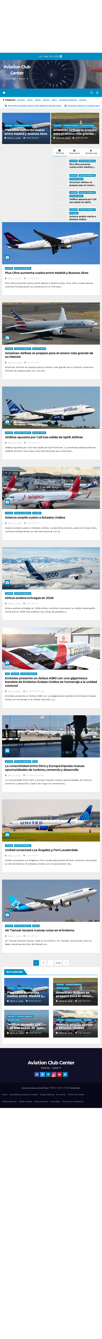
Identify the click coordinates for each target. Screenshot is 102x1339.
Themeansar (74, 1088)
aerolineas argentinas (68, 100)
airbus (30, 100)
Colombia (74, 213)
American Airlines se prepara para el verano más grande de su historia (74, 134)
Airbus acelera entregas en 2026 (29, 598)
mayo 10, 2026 (63, 138)
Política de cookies (76, 1095)
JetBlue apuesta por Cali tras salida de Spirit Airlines (82, 202)
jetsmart (82, 100)
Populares (74, 152)
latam (54, 100)
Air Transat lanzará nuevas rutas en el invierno (39, 931)
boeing (37, 100)
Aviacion (8, 126)
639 (58, 962)
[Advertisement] (26, 26)
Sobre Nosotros (41, 1102)
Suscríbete (55, 1102)
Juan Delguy (31, 138)
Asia (7, 674)
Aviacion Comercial (22, 126)
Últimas (59, 152)
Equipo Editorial (47, 1095)
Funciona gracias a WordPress (35, 1088)
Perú (35, 762)
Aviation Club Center (51, 1063)
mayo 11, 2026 (14, 138)
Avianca (46, 100)
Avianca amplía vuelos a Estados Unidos (82, 218)
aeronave (21, 100)
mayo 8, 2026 (14, 936)
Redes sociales (25, 1102)
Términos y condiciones (72, 1102)
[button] (92, 93)
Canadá (36, 926)
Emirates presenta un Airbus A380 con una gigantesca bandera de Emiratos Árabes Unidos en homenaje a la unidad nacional (51, 682)
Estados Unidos (88, 126)
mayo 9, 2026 (14, 604)
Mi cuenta (60, 1095)
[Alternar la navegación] (97, 93)
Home (4, 1095)
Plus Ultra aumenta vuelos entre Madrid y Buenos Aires (25, 132)
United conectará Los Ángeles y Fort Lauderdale (41, 850)
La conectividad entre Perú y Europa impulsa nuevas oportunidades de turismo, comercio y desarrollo (44, 768)
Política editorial (9, 1102)
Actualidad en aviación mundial (24, 1095)
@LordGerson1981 (33, 691)
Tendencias (91, 152)
